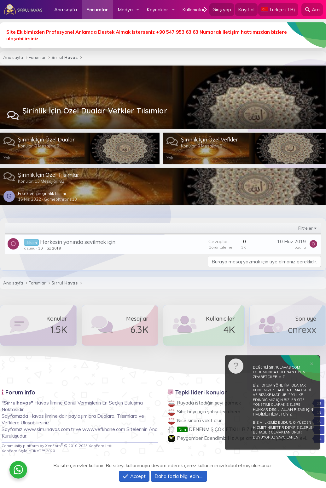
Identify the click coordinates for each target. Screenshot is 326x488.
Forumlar (97, 10)
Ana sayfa (65, 10)
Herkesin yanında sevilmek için (77, 241)
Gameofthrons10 (60, 199)
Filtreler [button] (305, 228)
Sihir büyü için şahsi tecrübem (208, 412)
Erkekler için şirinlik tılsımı (42, 193)
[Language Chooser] (278, 9)
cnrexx (302, 330)
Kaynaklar (157, 10)
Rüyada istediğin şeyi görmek (209, 403)
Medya (125, 10)
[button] (137, 9)
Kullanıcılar (193, 10)
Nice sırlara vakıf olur (199, 420)
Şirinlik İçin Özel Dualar (46, 139)
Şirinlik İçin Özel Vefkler (209, 139)
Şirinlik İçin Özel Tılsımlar (48, 174)
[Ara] (312, 9)
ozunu (29, 248)
